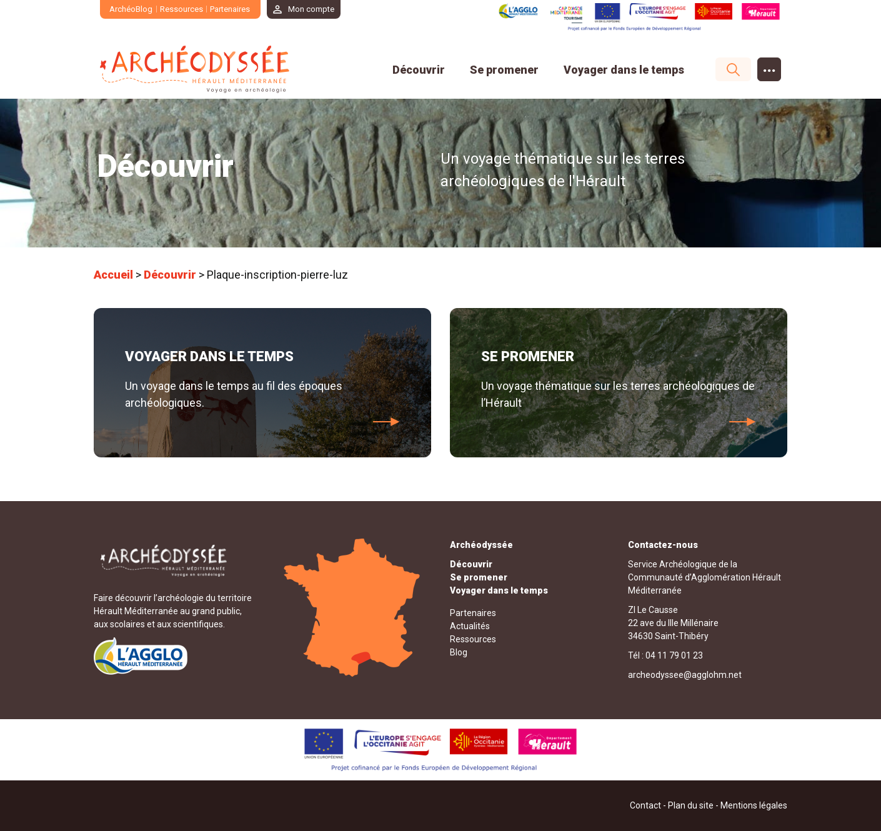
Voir (386, 421)
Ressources (181, 9)
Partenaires (230, 9)
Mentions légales (753, 805)
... (769, 66)
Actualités (470, 626)
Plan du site (691, 805)
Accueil (113, 274)
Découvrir (418, 69)
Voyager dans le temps (624, 69)
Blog (458, 652)
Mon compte (311, 9)
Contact (645, 805)
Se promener (504, 69)
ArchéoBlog (130, 9)
